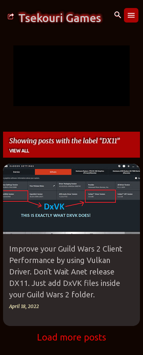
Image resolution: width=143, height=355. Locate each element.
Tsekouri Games (59, 18)
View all (19, 150)
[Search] (117, 15)
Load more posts (71, 337)
